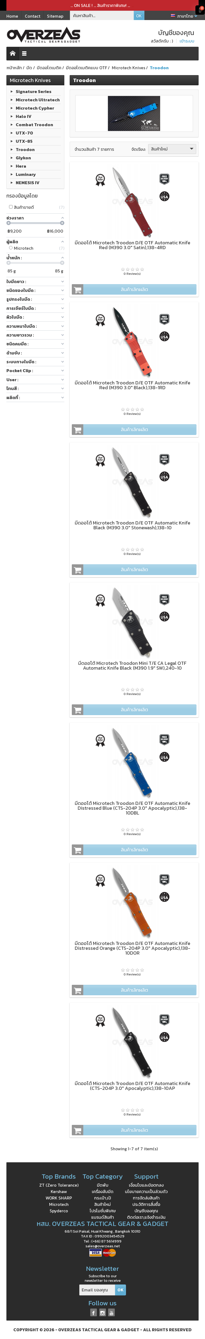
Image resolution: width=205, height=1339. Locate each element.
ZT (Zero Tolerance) (58, 1185)
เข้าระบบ (187, 41)
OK (139, 16)
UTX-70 (24, 133)
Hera (21, 166)
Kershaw (59, 1191)
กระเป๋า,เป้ (102, 1198)
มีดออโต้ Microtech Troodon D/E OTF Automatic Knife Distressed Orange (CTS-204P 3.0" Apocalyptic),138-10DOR (132, 948)
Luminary (26, 174)
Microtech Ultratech (38, 100)
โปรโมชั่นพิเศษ (103, 1210)
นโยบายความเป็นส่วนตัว (146, 1191)
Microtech (59, 1204)
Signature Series (34, 91)
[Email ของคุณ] (97, 1289)
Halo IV (23, 116)
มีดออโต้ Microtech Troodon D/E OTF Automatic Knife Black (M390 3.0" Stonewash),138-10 (132, 525)
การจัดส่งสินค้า (146, 1198)
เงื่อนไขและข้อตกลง (146, 1185)
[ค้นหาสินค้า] (102, 15)
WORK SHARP (59, 1198)
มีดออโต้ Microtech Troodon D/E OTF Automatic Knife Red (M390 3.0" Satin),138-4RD (132, 245)
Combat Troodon (34, 124)
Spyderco (59, 1210)
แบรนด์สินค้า (102, 1217)
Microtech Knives (30, 80)
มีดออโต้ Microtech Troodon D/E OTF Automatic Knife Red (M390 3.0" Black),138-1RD (132, 385)
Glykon (23, 158)
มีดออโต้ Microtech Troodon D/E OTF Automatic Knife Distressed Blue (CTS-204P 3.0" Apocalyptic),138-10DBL (132, 808)
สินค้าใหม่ (173, 149)
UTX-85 (24, 141)
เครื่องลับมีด (102, 1191)
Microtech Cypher (35, 108)
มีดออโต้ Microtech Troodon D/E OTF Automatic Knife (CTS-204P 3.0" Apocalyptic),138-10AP (132, 1086)
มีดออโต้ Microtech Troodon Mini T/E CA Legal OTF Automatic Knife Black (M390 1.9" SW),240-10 (132, 665)
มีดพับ (102, 1185)
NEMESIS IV (28, 182)
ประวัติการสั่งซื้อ (146, 1204)
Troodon (25, 149)
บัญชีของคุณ (146, 1210)
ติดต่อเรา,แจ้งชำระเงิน (146, 1217)
